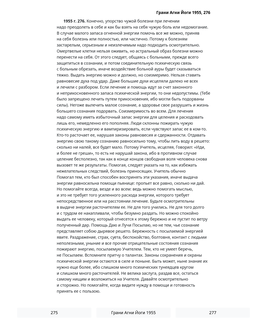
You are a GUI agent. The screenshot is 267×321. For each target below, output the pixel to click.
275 (54, 312)
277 (212, 312)
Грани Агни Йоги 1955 (133, 312)
